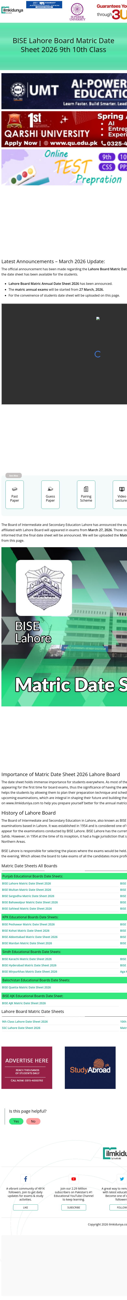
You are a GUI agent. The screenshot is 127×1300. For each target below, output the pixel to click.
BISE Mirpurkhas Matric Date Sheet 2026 (29, 971)
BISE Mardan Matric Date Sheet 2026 (27, 943)
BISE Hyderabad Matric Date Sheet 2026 (29, 965)
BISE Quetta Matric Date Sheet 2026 (26, 987)
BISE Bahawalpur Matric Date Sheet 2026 (30, 902)
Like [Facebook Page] (25, 1207)
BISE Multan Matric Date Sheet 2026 (26, 890)
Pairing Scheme (86, 498)
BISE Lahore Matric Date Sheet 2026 (26, 883)
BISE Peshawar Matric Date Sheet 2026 (28, 924)
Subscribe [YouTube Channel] (73, 1207)
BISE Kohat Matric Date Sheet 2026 (25, 931)
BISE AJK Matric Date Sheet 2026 (24, 1003)
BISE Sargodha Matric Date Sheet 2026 (28, 896)
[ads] (26, 1068)
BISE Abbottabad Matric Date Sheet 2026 (30, 937)
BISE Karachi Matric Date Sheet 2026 (27, 959)
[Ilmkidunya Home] (12, 10)
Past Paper (14, 498)
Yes (16, 1121)
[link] (44, 4)
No (33, 1121)
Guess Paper (50, 498)
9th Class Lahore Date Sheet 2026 (25, 1021)
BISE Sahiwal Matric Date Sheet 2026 (27, 908)
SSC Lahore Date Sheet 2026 (21, 1028)
